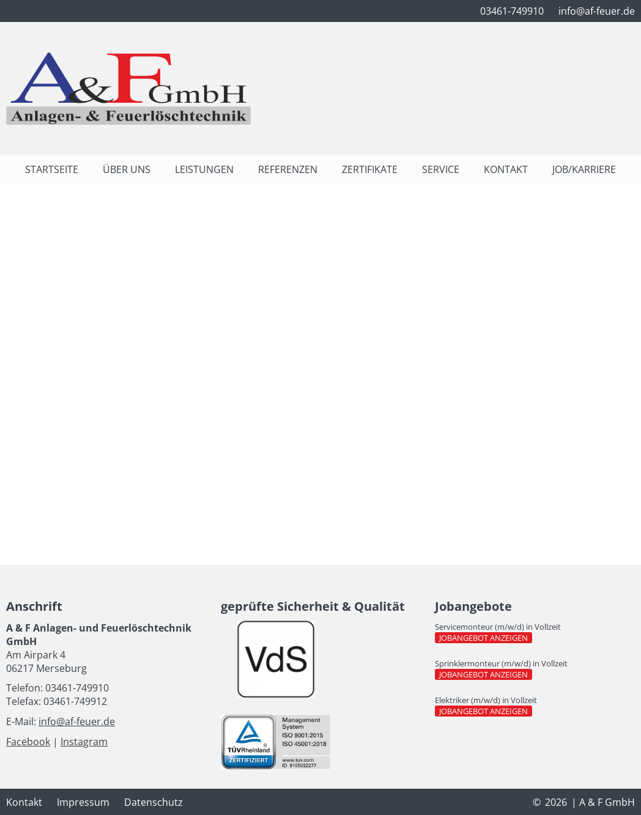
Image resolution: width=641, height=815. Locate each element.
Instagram (84, 741)
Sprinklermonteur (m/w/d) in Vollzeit (501, 663)
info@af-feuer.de (77, 721)
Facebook (28, 741)
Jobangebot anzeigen (485, 637)
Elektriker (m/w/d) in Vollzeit (486, 700)
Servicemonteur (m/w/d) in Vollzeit (498, 626)
